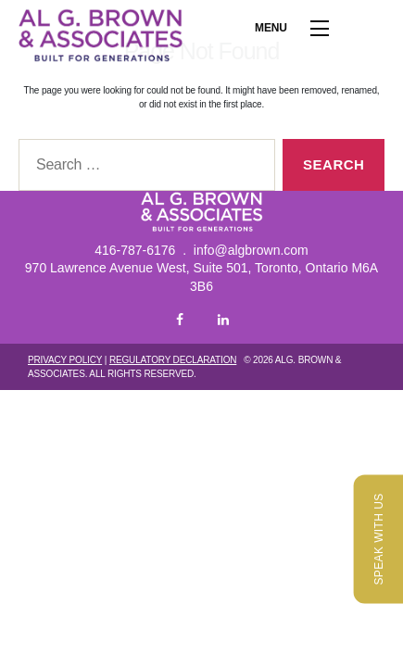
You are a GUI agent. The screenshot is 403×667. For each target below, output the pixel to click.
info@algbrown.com (251, 250)
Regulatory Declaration (172, 360)
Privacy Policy (65, 360)
